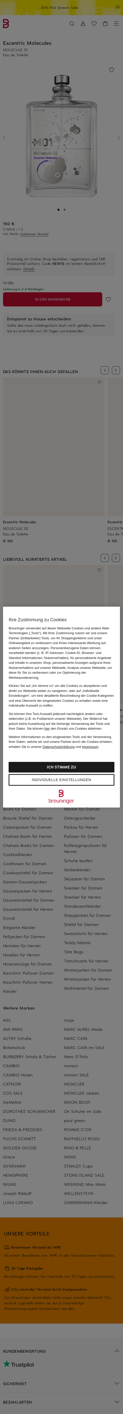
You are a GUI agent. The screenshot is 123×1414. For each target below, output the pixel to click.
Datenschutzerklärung (59, 747)
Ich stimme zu (61, 767)
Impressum (90, 747)
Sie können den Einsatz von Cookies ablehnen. (64, 728)
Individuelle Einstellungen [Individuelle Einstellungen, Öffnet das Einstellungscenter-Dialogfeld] (61, 780)
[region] (61, 707)
